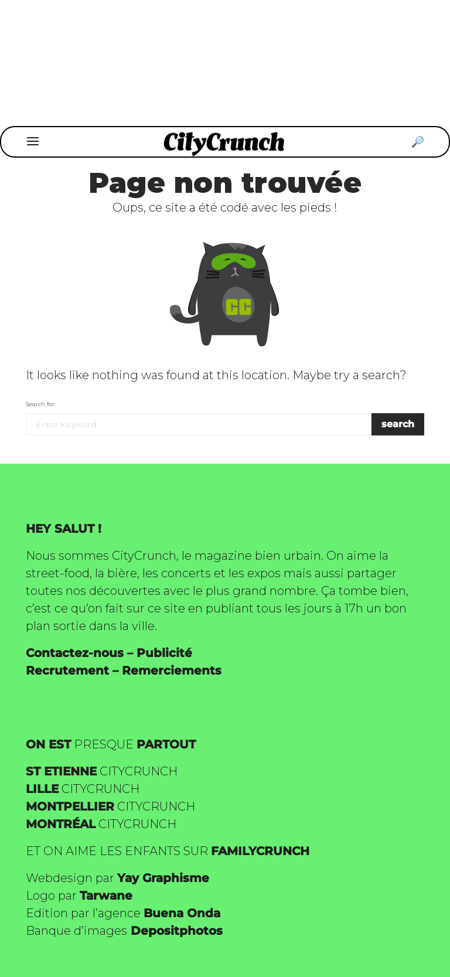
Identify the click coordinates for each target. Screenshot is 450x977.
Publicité (164, 653)
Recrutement (67, 670)
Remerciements (171, 670)
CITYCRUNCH (102, 771)
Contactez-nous (75, 653)
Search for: (41, 404)
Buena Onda (182, 913)
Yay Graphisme (163, 878)
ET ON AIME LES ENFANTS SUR (167, 851)
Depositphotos (177, 931)
